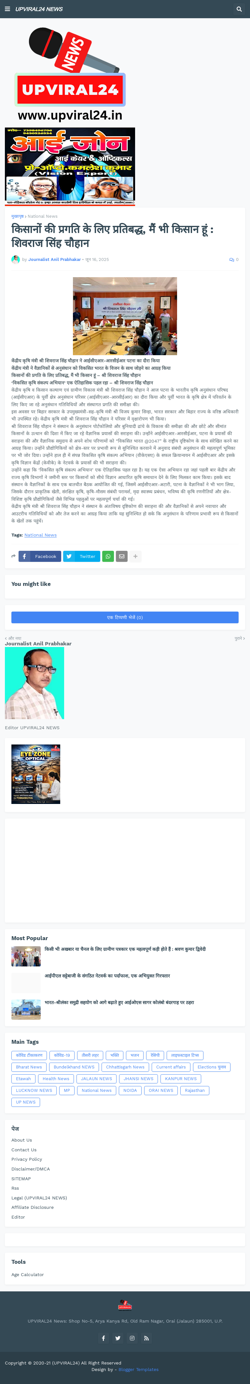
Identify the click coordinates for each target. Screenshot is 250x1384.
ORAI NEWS (161, 1090)
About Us (21, 1140)
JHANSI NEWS (138, 1078)
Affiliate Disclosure (32, 1207)
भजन (135, 1055)
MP (67, 1090)
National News (43, 216)
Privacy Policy (26, 1159)
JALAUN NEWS (96, 1078)
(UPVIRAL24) (66, 1362)
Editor (18, 1217)
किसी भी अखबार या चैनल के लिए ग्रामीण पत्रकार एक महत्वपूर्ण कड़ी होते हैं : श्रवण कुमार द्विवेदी (125, 949)
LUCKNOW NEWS (34, 1090)
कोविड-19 (62, 1055)
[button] (7, 9)
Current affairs (171, 1067)
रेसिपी (155, 1055)
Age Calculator (27, 1274)
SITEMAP (21, 1178)
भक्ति (114, 1055)
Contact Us (23, 1149)
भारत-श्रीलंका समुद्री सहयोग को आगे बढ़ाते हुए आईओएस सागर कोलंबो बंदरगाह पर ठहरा (119, 1002)
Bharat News (29, 1067)
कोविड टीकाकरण (29, 1055)
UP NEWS (25, 1102)
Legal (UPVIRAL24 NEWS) (39, 1197)
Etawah (23, 1078)
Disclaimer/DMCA (30, 1168)
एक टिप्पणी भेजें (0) (125, 617)
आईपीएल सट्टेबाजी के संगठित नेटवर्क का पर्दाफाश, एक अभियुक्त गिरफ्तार (107, 975)
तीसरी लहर (90, 1055)
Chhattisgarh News (125, 1067)
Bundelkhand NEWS (74, 1067)
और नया (14, 638)
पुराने (238, 638)
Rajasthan (195, 1090)
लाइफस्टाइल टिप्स (185, 1055)
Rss (15, 1188)
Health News (56, 1078)
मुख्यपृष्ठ (17, 216)
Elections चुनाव (212, 1067)
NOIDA (130, 1090)
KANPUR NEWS (181, 1078)
